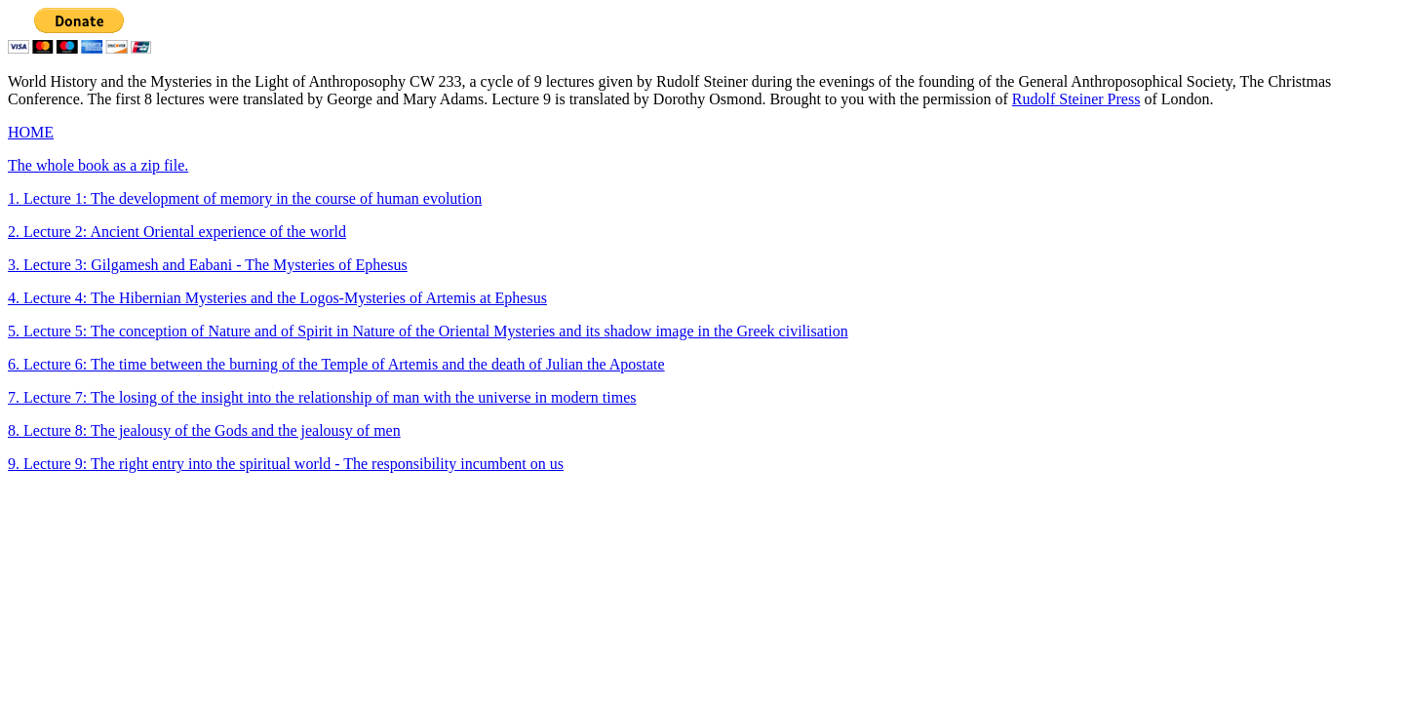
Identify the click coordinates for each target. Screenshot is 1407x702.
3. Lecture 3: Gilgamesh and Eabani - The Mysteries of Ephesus (208, 264)
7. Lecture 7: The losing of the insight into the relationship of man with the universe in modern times (322, 397)
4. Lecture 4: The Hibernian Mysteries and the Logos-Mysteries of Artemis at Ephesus (277, 298)
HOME (31, 132)
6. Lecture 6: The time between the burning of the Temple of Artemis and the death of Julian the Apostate (336, 364)
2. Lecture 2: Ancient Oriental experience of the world (177, 231)
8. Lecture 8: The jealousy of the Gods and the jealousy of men (204, 430)
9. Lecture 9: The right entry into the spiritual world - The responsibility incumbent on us (286, 463)
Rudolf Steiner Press (1076, 99)
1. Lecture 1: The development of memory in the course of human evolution (245, 198)
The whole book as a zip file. (98, 165)
